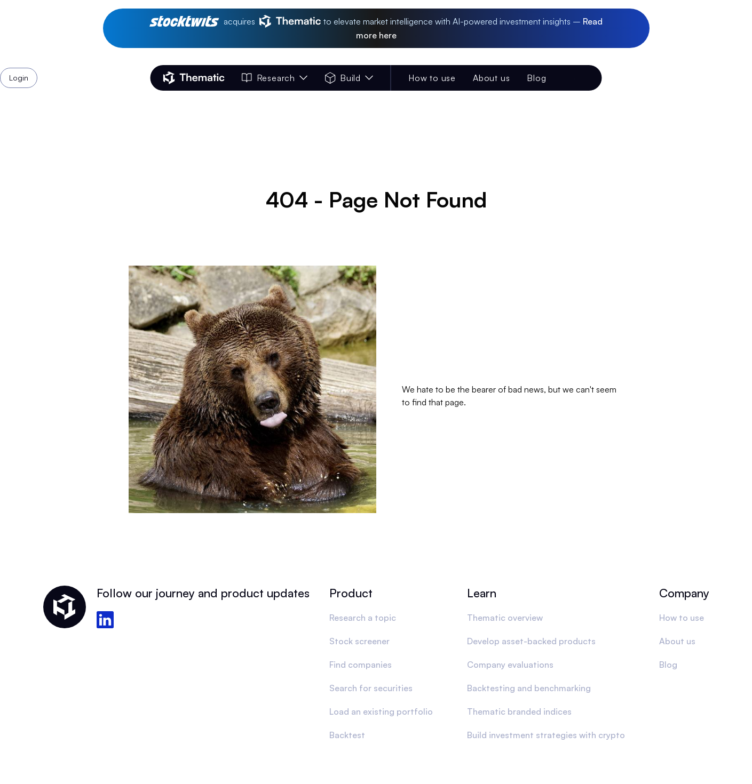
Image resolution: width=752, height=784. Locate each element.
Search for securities (371, 688)
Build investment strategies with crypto (546, 735)
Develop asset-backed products (531, 641)
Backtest (347, 735)
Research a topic (362, 617)
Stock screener (359, 641)
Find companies (360, 664)
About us (491, 78)
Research (275, 78)
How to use (432, 78)
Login (574, 78)
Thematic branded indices (519, 711)
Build (349, 78)
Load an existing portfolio (381, 711)
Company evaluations (510, 664)
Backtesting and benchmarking (529, 688)
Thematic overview (505, 617)
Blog (536, 78)
